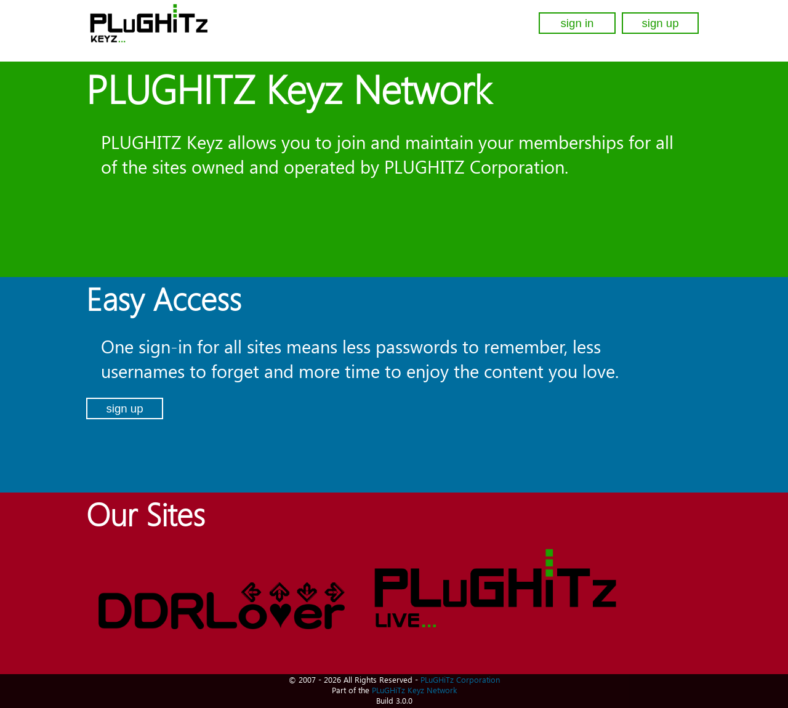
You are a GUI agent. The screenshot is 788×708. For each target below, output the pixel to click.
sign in (577, 23)
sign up (659, 23)
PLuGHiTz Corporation (460, 679)
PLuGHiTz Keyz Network (414, 690)
